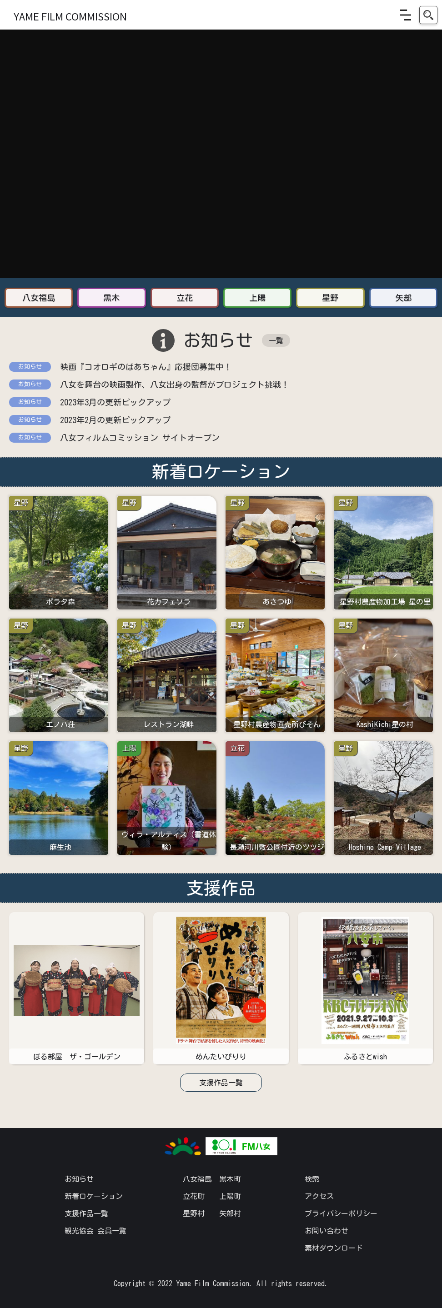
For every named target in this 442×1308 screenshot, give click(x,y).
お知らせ (79, 1179)
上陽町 (230, 1196)
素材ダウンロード (334, 1248)
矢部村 (230, 1213)
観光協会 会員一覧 (95, 1230)
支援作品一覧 (221, 1082)
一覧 (276, 340)
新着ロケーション (94, 1196)
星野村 (194, 1213)
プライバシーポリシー (341, 1213)
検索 (312, 1179)
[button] (406, 15)
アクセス (319, 1196)
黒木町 (230, 1179)
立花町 (194, 1196)
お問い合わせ (326, 1230)
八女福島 (197, 1179)
